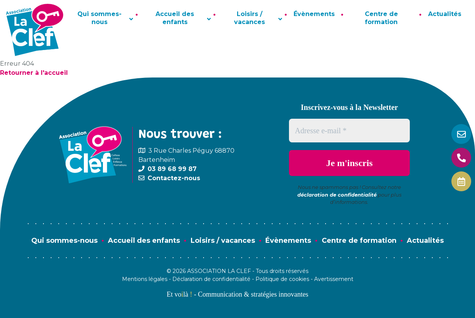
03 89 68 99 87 (172, 169)
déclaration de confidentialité (337, 195)
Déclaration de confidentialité (211, 279)
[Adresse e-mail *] (349, 130)
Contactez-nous (174, 178)
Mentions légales (144, 279)
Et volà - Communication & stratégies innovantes (237, 294)
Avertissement (333, 279)
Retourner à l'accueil (34, 72)
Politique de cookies (282, 279)
